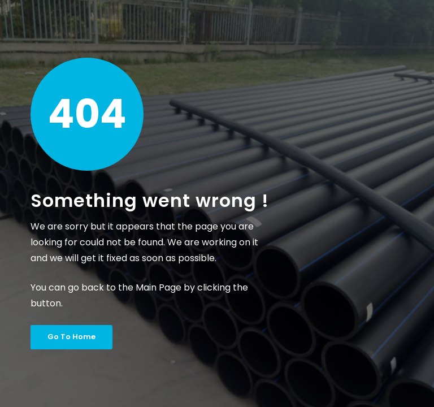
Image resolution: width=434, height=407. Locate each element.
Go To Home (71, 336)
